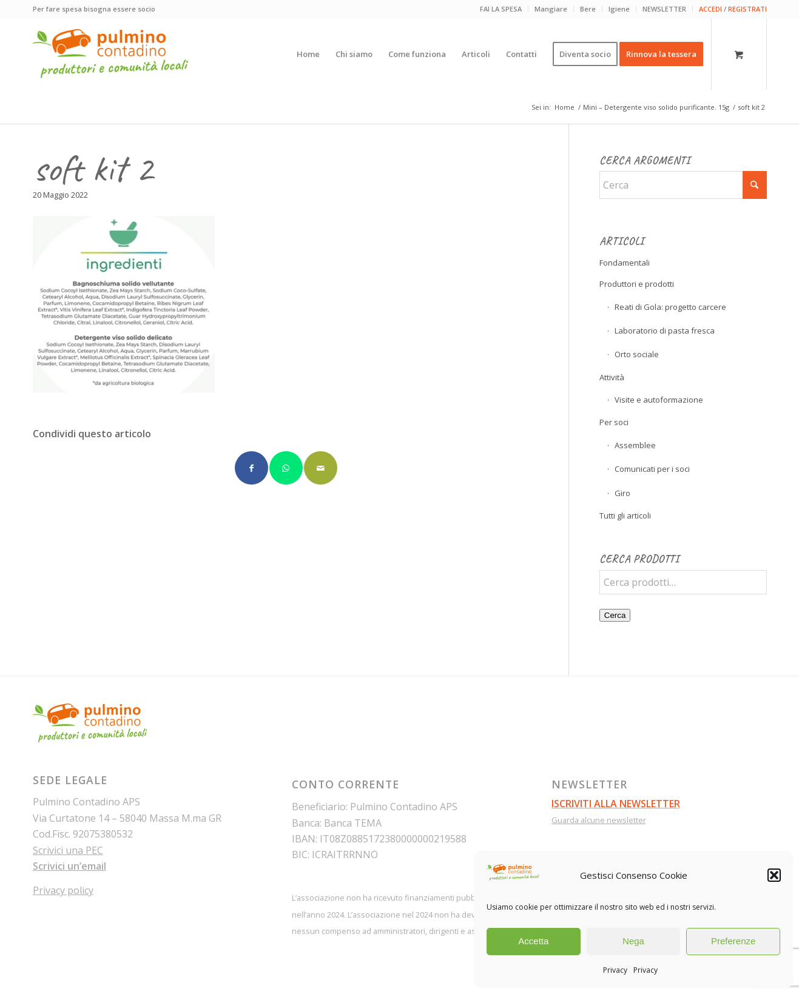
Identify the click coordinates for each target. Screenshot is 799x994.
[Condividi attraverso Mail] (320, 468)
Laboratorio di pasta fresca (665, 330)
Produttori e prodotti (636, 283)
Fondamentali (624, 262)
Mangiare (550, 8)
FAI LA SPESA (501, 8)
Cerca (615, 615)
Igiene (619, 8)
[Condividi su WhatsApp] (286, 468)
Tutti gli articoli (625, 515)
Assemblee (635, 445)
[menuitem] (501, 9)
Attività (611, 377)
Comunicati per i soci (652, 468)
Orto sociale (637, 354)
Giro (622, 493)
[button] (774, 875)
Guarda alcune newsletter (598, 819)
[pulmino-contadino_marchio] (111, 54)
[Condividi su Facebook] (251, 468)
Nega (633, 941)
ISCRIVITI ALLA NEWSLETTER (615, 803)
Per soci (614, 422)
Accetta (533, 941)
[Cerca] (683, 185)
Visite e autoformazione (659, 399)
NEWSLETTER (664, 8)
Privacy (615, 970)
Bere (588, 8)
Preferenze (733, 941)
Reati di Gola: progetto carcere (670, 306)
